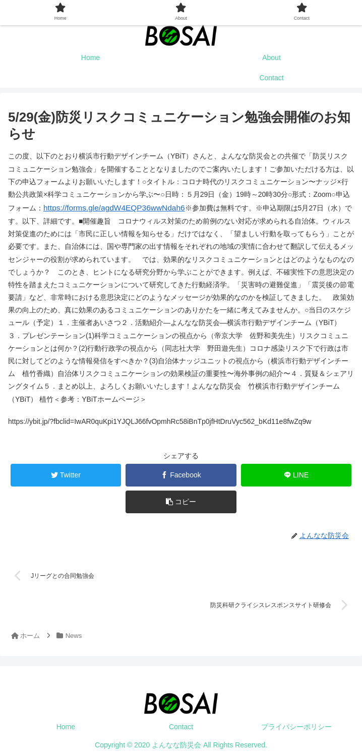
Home (65, 724)
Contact (181, 724)
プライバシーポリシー (296, 724)
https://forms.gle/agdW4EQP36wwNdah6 (107, 207)
